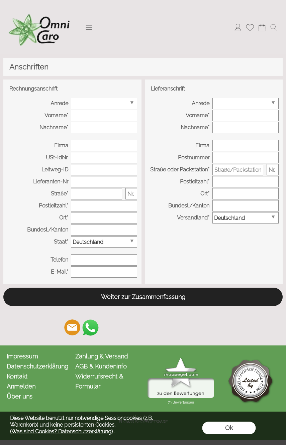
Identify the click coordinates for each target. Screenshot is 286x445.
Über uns (19, 396)
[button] (89, 27)
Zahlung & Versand (101, 356)
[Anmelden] (237, 27)
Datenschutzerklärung (37, 366)
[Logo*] (40, 7)
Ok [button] (229, 427)
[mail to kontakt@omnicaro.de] (72, 327)
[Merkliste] (250, 27)
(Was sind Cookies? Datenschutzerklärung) (61, 431)
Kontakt (17, 376)
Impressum (22, 356)
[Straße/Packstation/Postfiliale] (237, 169)
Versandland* (193, 217)
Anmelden (21, 386)
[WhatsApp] (90, 327)
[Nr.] (131, 193)
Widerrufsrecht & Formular (99, 381)
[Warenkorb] (262, 27)
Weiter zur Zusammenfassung (143, 296)
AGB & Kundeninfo (101, 366)
